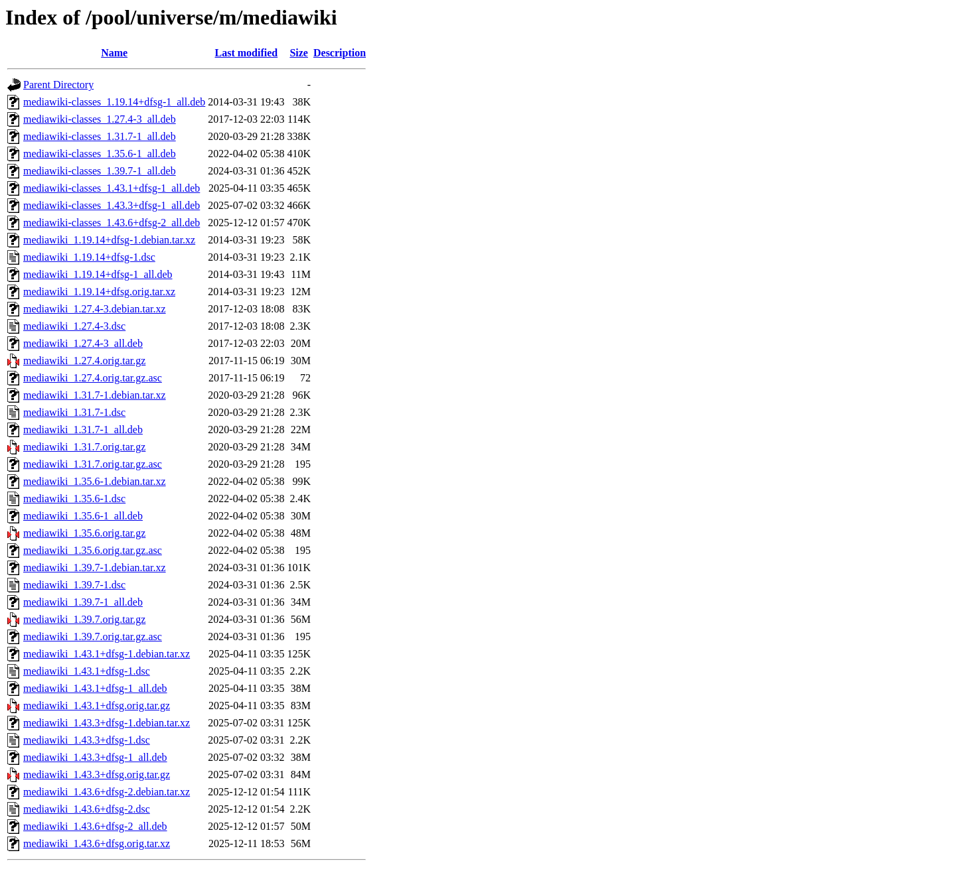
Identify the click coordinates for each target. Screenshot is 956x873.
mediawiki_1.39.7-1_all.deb (83, 602)
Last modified (246, 52)
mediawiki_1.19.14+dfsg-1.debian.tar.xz (109, 239)
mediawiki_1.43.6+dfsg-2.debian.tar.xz (106, 791)
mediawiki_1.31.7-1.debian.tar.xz (94, 395)
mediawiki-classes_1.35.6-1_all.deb (99, 153)
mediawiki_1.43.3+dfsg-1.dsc (86, 740)
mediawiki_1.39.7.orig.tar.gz (84, 619)
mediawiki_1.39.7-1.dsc (74, 584)
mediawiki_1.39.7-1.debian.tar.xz (94, 567)
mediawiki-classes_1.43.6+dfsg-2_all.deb (111, 222)
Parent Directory (58, 84)
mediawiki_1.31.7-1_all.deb (83, 429)
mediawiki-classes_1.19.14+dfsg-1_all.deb (114, 101)
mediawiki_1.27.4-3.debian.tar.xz (94, 308)
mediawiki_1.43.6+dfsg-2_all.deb (95, 826)
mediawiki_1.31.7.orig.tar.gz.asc (92, 464)
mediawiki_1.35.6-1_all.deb (83, 515)
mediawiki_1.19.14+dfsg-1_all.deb (98, 274)
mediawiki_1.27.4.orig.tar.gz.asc (92, 377)
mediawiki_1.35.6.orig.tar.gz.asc (92, 550)
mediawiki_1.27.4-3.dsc (74, 326)
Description (339, 52)
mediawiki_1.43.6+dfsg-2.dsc (86, 809)
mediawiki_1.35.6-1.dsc (74, 498)
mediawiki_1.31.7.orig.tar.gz (84, 446)
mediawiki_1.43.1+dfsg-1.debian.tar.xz (106, 653)
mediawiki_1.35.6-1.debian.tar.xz (94, 481)
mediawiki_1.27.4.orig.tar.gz (84, 360)
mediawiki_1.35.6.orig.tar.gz (84, 533)
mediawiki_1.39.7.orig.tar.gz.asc (92, 636)
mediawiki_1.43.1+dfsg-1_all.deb (95, 688)
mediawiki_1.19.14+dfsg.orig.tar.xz (99, 291)
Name (114, 52)
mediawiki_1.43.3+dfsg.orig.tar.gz (96, 774)
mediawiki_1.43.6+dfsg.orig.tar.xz (96, 843)
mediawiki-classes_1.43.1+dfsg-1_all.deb (111, 188)
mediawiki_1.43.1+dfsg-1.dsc (86, 671)
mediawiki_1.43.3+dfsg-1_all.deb (95, 757)
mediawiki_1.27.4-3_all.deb (83, 343)
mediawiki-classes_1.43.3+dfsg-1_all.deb (111, 205)
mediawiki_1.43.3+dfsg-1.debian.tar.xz (106, 722)
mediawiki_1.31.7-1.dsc (74, 412)
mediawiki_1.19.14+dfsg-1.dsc (89, 257)
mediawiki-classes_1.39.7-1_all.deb (99, 170)
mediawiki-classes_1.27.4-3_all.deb (99, 119)
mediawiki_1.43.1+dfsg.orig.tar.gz (96, 705)
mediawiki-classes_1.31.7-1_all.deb (99, 136)
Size (298, 52)
